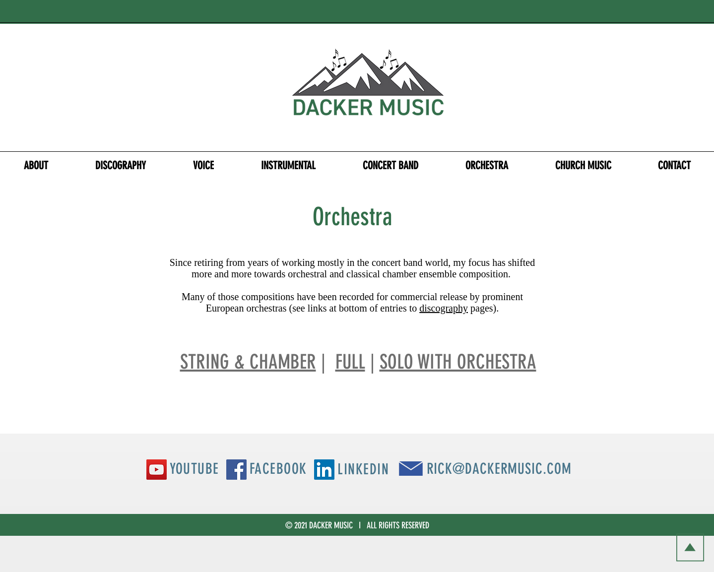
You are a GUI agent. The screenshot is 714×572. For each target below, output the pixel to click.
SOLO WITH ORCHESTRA (458, 362)
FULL (350, 362)
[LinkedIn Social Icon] (324, 469)
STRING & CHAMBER (248, 362)
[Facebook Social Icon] (236, 469)
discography (443, 308)
